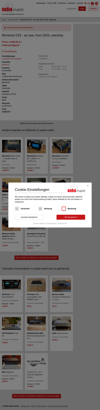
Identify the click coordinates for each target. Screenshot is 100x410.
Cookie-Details (39, 223)
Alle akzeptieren (70, 217)
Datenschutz (51, 223)
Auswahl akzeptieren (29, 217)
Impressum (62, 223)
